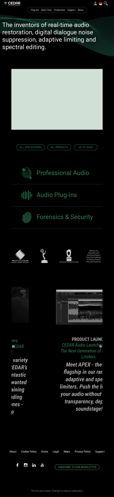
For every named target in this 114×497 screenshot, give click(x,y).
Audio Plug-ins (49, 201)
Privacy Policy (83, 451)
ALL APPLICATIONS (31, 152)
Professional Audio (55, 179)
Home (44, 451)
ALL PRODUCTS (59, 152)
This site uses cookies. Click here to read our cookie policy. (57, 491)
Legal (56, 451)
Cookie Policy (28, 451)
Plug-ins (35, 10)
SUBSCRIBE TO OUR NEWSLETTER (77, 467)
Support (71, 10)
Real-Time (46, 10)
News (81, 10)
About (12, 451)
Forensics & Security (56, 222)
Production (59, 10)
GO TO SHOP (85, 152)
